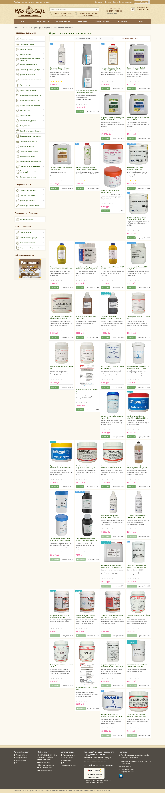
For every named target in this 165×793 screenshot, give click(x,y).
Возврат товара (68, 757)
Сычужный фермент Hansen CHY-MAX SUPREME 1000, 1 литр (137, 517)
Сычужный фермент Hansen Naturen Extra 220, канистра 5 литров (111, 567)
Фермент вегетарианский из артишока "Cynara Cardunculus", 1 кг (87, 540)
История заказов (21, 757)
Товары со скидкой (69, 755)
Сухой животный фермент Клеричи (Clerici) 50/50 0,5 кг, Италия (111, 468)
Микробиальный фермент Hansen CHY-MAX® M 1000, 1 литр (111, 517)
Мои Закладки (21, 760)
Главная (18, 28)
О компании (67, 760)
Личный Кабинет (21, 755)
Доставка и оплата (45, 767)
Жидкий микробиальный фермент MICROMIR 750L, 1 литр (111, 318)
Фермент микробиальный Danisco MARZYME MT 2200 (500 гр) (112, 666)
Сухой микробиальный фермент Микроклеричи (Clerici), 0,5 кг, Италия (61, 318)
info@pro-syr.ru (126, 766)
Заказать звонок (112, 14)
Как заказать (99, 2)
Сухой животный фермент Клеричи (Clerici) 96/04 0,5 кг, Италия (85, 468)
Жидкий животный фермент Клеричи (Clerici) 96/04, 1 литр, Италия (137, 468)
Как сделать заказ (45, 770)
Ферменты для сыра (33, 28)
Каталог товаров (45, 760)
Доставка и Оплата (111, 2)
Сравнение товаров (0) (130, 38)
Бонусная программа (46, 765)
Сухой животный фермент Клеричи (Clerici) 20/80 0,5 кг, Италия (137, 716)
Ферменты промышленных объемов (59, 28)
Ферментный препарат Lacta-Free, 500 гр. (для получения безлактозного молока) (60, 540)
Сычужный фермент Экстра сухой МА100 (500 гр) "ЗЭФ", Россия (60, 617)
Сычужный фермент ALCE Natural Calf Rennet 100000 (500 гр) (112, 716)
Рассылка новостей (22, 763)
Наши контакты (44, 762)
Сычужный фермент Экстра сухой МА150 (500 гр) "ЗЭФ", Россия (85, 617)
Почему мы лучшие (126, 2)
